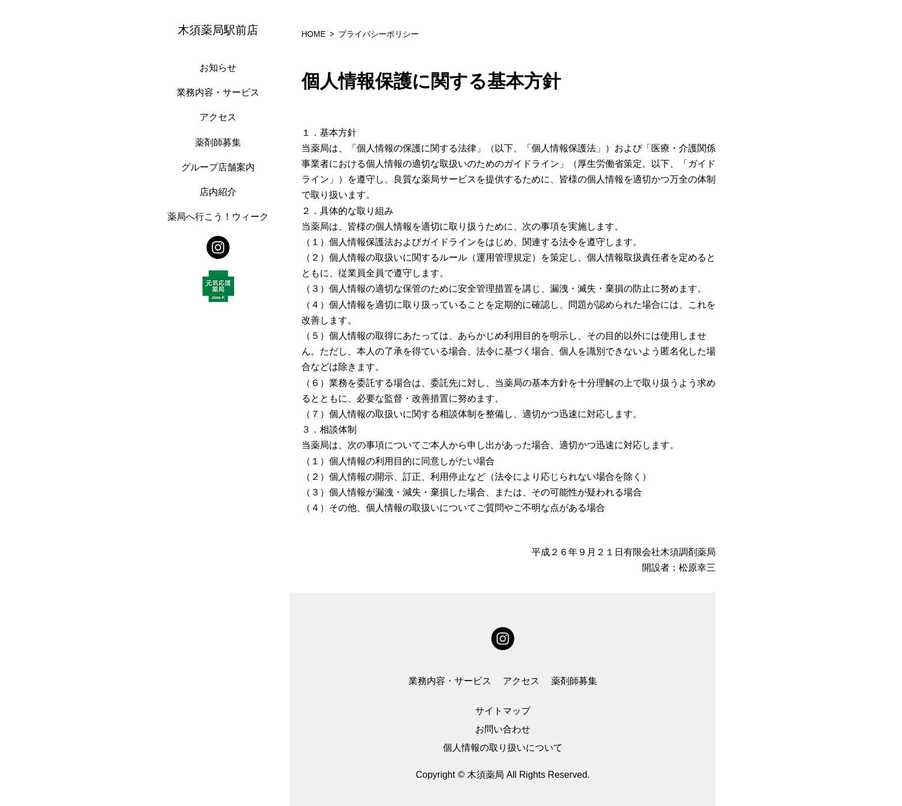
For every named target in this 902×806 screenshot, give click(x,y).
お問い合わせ (502, 729)
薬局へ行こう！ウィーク (218, 216)
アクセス (218, 117)
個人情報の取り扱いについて (503, 747)
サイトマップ (502, 711)
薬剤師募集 (218, 142)
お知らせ (218, 67)
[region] (221, 403)
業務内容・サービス (218, 92)
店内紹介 (218, 192)
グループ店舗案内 (218, 167)
